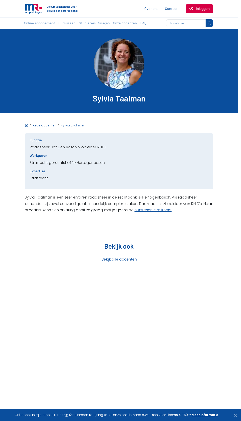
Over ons (151, 8)
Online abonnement (39, 23)
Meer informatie (205, 415)
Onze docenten (125, 23)
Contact (171, 8)
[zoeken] (186, 23)
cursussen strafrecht (153, 209)
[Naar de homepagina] (33, 9)
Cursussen (67, 23)
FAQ (143, 23)
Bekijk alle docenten (119, 259)
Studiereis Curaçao (94, 23)
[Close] (235, 415)
